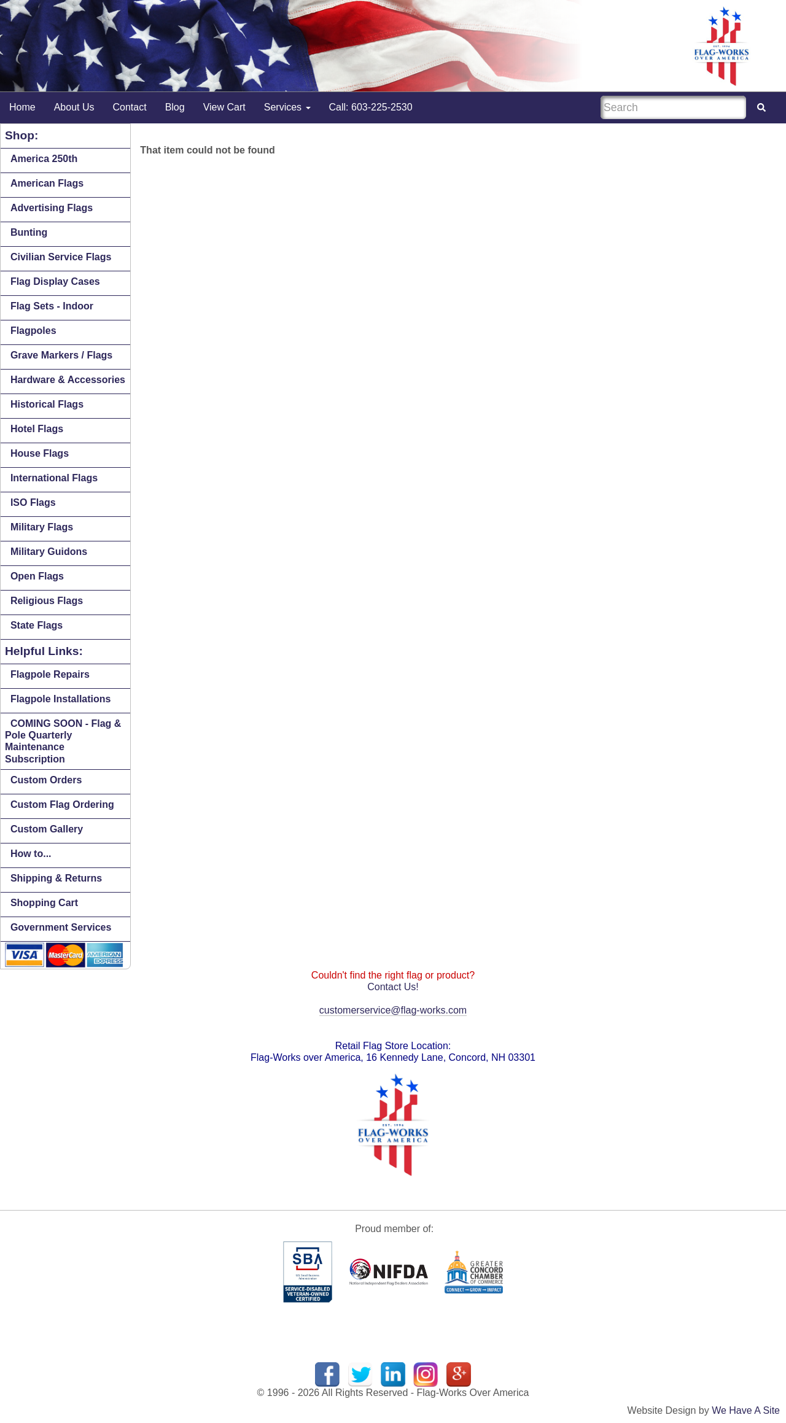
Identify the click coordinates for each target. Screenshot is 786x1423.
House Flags (39, 453)
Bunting (28, 232)
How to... (31, 853)
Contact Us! (393, 987)
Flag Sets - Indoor (51, 306)
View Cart (224, 107)
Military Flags (41, 527)
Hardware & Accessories (67, 379)
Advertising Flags (51, 208)
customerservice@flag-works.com (393, 1010)
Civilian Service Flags (61, 257)
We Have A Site (746, 1410)
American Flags (47, 183)
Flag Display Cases (55, 281)
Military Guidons (48, 551)
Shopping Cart (44, 903)
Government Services (61, 927)
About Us (74, 107)
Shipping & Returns (56, 878)
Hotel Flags (36, 429)
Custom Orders (46, 780)
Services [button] (287, 107)
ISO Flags (33, 502)
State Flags (36, 625)
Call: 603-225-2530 (371, 107)
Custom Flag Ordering (62, 804)
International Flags (54, 478)
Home (22, 107)
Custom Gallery (46, 829)
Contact (130, 107)
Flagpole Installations (60, 699)
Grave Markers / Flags (61, 355)
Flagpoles (33, 330)
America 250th (43, 158)
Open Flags (37, 576)
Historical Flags (47, 404)
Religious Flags (46, 600)
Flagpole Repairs (50, 674)
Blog (175, 107)
